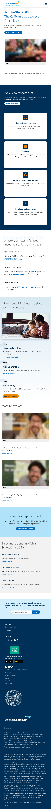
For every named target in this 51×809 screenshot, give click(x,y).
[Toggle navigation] (45, 3)
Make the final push (8, 588)
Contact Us (8, 630)
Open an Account (10, 396)
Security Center (8, 680)
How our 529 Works (13, 32)
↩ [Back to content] (38, 738)
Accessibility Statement (10, 675)
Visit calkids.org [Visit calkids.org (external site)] (7, 453)
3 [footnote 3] (38, 273)
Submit (35, 612)
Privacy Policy (8, 672)
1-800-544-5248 (12, 627)
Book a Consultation (25, 528)
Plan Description (8, 683)
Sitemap (7, 678)
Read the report (7, 574)
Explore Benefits (12, 103)
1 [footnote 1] (43, 156)
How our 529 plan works (10, 357)
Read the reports (7, 561)
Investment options (9, 373)
